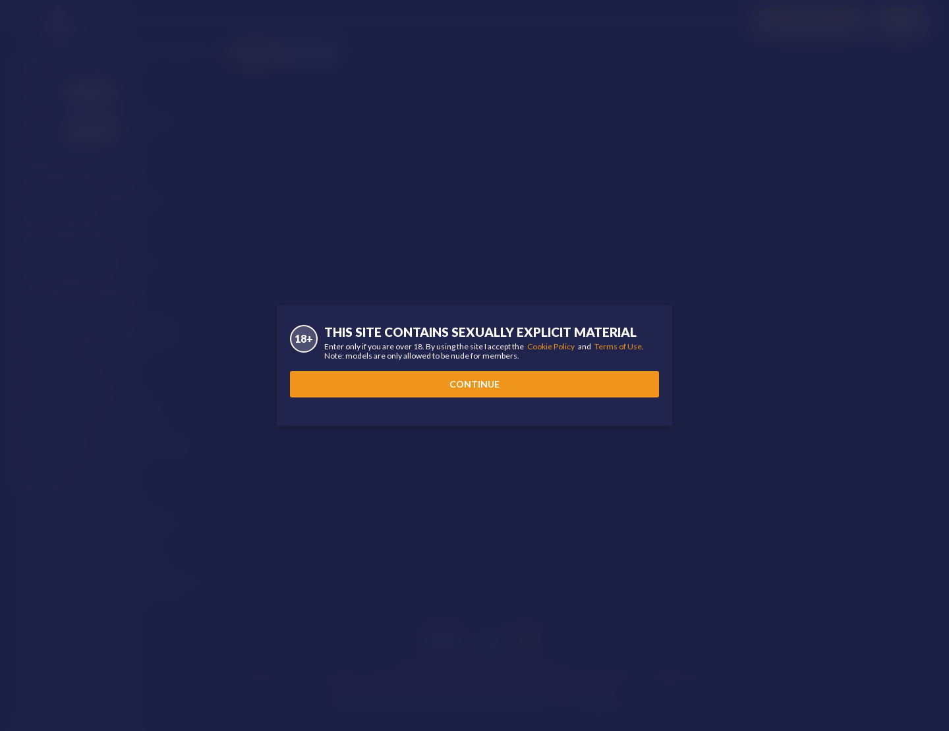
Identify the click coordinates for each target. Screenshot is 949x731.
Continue (474, 384)
